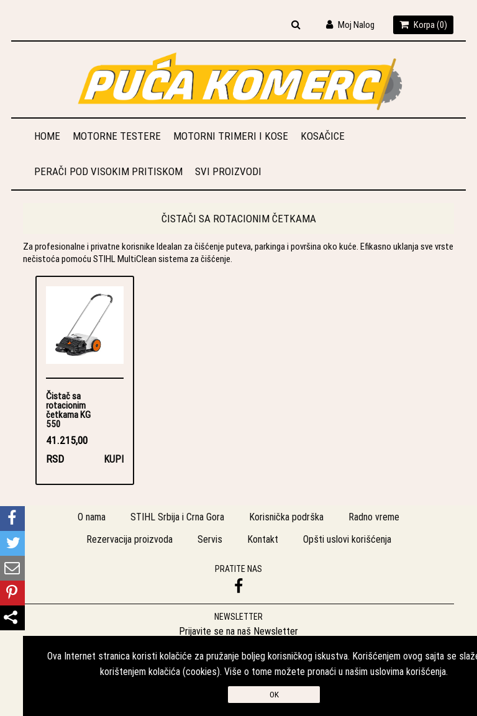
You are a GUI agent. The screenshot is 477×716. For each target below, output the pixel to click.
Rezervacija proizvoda (129, 539)
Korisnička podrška (286, 516)
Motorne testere (117, 136)
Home (47, 136)
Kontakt (262, 539)
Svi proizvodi (228, 171)
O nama (92, 516)
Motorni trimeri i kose (230, 136)
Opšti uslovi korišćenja (347, 539)
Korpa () (423, 24)
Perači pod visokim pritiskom (108, 171)
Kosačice (323, 136)
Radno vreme (373, 516)
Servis (210, 539)
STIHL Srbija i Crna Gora (177, 516)
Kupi (114, 459)
